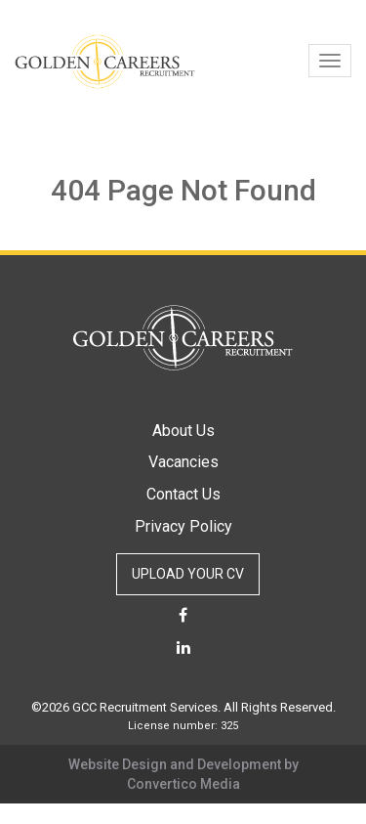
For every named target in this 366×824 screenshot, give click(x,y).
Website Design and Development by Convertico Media (183, 774)
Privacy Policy (183, 526)
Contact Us (183, 494)
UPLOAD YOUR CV (188, 574)
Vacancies (183, 462)
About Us (183, 430)
